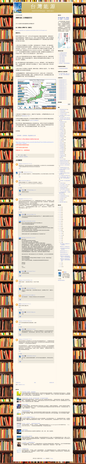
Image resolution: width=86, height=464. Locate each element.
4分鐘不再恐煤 (62, 58)
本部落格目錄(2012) (63, 99)
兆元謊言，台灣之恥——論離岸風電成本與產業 (31, 423)
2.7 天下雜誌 (61, 130)
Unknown (20, 163)
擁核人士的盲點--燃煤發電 (27, 436)
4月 (61, 264)
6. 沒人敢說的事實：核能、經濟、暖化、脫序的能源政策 (64, 178)
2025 (60, 207)
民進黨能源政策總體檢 (63, 68)
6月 (61, 242)
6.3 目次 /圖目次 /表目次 (63, 184)
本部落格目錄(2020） (63, 87)
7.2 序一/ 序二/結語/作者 (63, 190)
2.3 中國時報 (61, 126)
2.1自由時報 (61, 123)
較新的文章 (18, 382)
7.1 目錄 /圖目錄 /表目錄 (63, 189)
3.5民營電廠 (61, 144)
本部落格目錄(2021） (63, 85)
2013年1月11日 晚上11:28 (31, 214)
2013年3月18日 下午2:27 (30, 271)
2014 (60, 226)
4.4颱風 (60, 157)
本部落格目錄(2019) (63, 88)
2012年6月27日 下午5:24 (27, 172)
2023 (60, 210)
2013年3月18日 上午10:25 (30, 237)
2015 (60, 224)
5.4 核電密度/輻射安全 (63, 167)
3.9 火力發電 (61, 150)
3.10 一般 (60, 138)
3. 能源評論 (61, 135)
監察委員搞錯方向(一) (64, 252)
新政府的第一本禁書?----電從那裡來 (29, 391)
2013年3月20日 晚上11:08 (27, 280)
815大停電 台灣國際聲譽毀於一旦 (28, 417)
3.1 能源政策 (61, 136)
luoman (44, 458)
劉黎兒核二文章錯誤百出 (65, 246)
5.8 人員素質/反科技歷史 (63, 175)
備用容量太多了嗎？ (26, 115)
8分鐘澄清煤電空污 (62, 54)
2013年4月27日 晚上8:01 (30, 312)
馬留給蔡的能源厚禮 (26, 410)
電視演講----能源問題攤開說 (64, 63)
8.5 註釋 (60, 200)
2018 (60, 219)
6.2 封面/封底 (61, 183)
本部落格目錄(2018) (63, 90)
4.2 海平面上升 (62, 154)
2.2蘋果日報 (21, 156)
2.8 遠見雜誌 (61, 133)
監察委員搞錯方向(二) (64, 250)
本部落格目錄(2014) (63, 96)
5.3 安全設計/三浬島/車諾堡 (64, 164)
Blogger (51, 458)
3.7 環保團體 (61, 147)
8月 (61, 238)
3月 (61, 266)
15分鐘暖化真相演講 (63, 52)
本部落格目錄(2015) (63, 94)
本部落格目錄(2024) (63, 81)
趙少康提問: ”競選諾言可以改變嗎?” (65, 244)
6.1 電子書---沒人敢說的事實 (64, 180)
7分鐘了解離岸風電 (62, 55)
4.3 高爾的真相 (62, 156)
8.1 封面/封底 (61, 194)
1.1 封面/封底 (61, 110)
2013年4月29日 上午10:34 (31, 355)
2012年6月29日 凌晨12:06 (25, 180)
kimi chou (23, 221)
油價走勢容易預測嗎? (64, 254)
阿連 (19, 180)
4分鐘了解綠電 (62, 60)
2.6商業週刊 (61, 129)
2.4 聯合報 (61, 127)
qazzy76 (23, 295)
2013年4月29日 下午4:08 (30, 329)
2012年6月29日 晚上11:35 (31, 190)
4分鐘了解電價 (62, 61)
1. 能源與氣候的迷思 (63, 109)
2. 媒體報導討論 (62, 121)
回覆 (19, 168)
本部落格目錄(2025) (63, 79)
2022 (60, 212)
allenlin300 (21, 198)
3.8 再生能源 (61, 148)
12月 (61, 231)
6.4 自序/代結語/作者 (63, 186)
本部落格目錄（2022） (63, 84)
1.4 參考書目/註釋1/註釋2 (64, 117)
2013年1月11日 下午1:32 (27, 198)
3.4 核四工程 (61, 142)
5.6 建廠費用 (61, 171)
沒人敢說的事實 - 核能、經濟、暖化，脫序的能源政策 (64, 74)
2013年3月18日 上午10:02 (30, 221)
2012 (60, 230)
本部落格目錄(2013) (63, 97)
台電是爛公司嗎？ (25, 448)
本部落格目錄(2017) (63, 91)
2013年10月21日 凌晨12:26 (30, 295)
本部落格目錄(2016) (63, 93)
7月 (61, 240)
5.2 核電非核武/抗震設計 (63, 163)
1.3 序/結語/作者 (62, 113)
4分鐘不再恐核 (62, 57)
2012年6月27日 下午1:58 (27, 163)
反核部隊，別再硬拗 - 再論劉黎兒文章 (26, 135)
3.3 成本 (60, 141)
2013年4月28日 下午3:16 (27, 339)
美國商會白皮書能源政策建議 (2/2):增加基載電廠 (65, 257)
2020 (60, 216)
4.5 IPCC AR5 (61, 159)
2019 (60, 217)
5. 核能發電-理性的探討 (63, 160)
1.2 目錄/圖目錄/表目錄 (63, 112)
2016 (60, 223)
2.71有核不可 (61, 132)
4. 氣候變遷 (61, 151)
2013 (60, 228)
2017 (60, 221)
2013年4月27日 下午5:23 (26, 303)
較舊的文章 (52, 382)
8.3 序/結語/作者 (62, 197)
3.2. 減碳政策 (61, 139)
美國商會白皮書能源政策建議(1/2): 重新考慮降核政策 (65, 259)
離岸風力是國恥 (25, 404)
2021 (60, 214)
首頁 (35, 382)
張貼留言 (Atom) (21, 384)
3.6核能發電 (25, 156)
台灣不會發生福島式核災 (22, 147)
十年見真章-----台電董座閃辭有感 (28, 442)
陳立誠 (20, 172)
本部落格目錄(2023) (63, 82)
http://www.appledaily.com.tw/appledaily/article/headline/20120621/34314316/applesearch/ (31, 30)
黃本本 (20, 303)
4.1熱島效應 (61, 153)
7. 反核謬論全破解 (62, 187)
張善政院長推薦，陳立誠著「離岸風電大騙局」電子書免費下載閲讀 (35, 398)
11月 (61, 233)
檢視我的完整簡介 (61, 280)
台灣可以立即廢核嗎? (34, 120)
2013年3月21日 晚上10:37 (31, 288)
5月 (61, 263)
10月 (61, 235)
